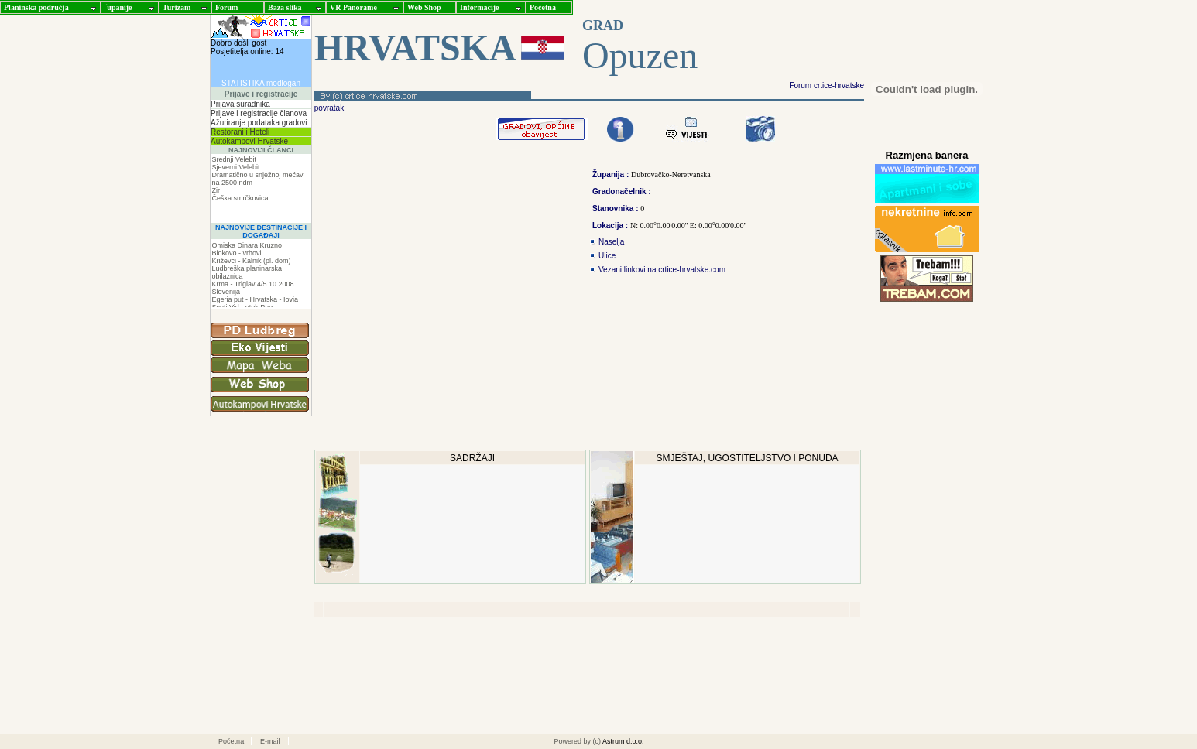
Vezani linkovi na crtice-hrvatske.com (661, 269)
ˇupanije (118, 7)
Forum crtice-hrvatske (826, 85)
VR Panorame (353, 7)
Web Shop (424, 7)
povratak (328, 108)
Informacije (479, 7)
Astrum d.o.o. (623, 741)
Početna (543, 7)
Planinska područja (36, 7)
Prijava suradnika (240, 104)
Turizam (176, 7)
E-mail (270, 741)
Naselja (611, 242)
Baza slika (285, 7)
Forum (226, 7)
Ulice (607, 255)
